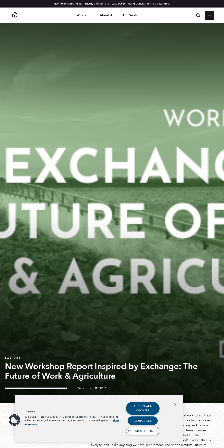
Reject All (143, 420)
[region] (99, 418)
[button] (14, 420)
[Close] (175, 404)
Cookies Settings (142, 430)
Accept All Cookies (142, 408)
